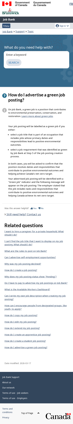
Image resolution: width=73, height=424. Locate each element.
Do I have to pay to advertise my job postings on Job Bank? (35, 282)
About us (6, 382)
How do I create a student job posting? (25, 340)
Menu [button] (6, 25)
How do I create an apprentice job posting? (27, 334)
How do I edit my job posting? (20, 321)
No (41, 208)
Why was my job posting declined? (22, 263)
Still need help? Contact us (23, 214)
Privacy (5, 417)
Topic (30, 31)
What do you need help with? (28, 47)
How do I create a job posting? (20, 270)
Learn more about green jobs (37, 116)
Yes (34, 208)
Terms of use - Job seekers (15, 392)
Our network (8, 387)
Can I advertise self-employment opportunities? (30, 257)
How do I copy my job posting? (20, 315)
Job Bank (9, 19)
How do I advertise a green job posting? (25, 347)
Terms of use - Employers (14, 398)
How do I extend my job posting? (22, 328)
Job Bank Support (10, 377)
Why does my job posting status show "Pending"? (30, 276)
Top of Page (30, 413)
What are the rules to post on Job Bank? (25, 250)
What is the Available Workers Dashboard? (27, 289)
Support (20, 31)
